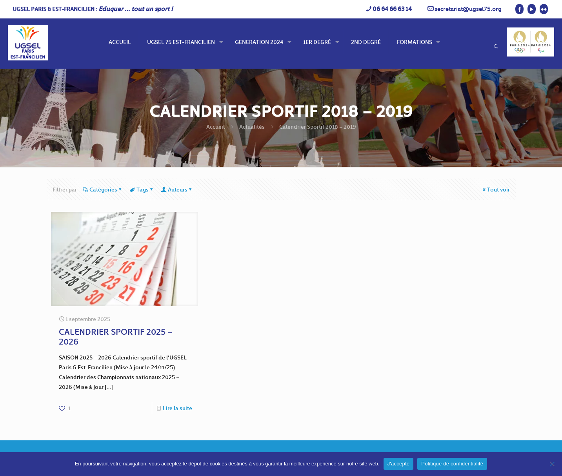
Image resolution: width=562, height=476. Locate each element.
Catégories (103, 189)
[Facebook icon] (519, 9)
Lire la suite (177, 408)
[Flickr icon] (544, 9)
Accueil (215, 126)
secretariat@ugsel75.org (468, 9)
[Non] (552, 464)
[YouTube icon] (531, 9)
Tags (142, 189)
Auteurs (177, 189)
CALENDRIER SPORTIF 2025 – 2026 (116, 336)
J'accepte (398, 464)
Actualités (252, 126)
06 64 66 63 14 (392, 9)
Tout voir (496, 189)
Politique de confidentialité (452, 464)
